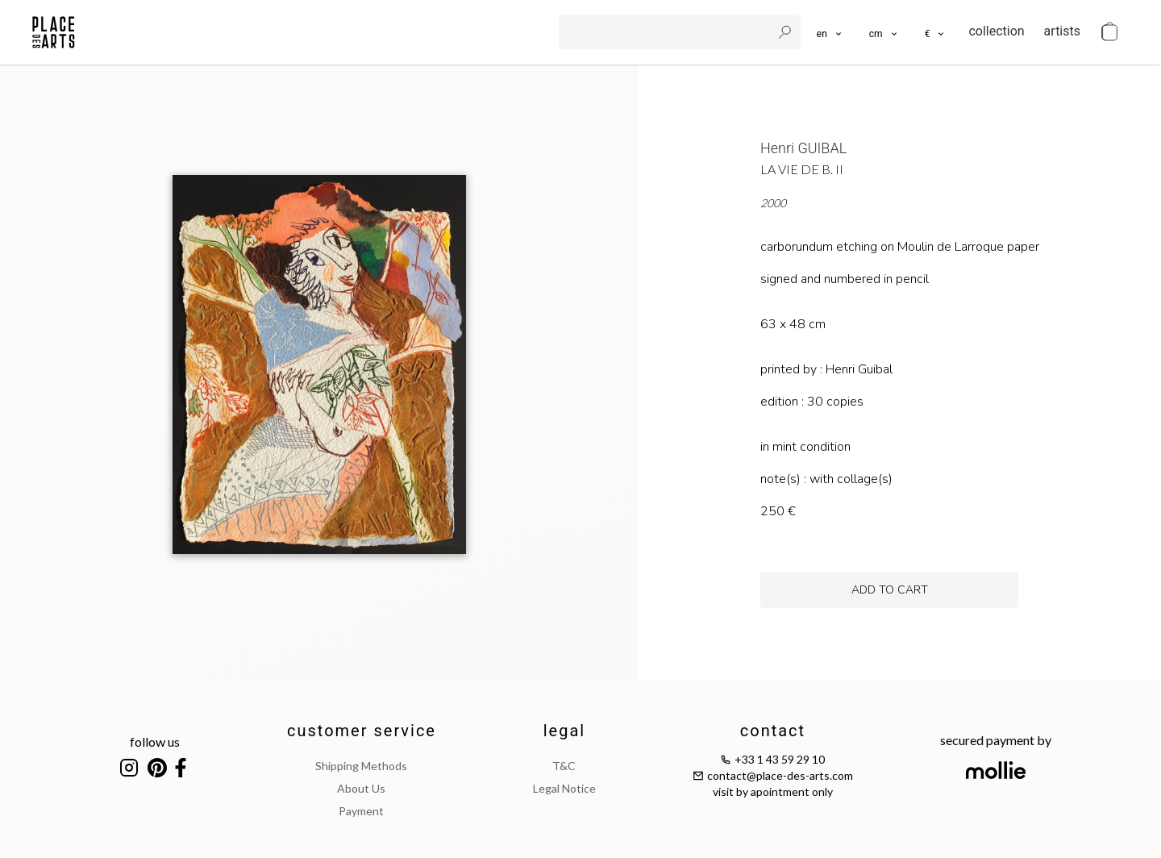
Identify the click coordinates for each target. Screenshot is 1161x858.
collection (996, 31)
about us (361, 788)
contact (772, 730)
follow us (155, 741)
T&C (564, 766)
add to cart (889, 590)
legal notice (564, 788)
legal (564, 730)
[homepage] (53, 32)
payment (361, 811)
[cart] (1109, 32)
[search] (667, 32)
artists (1062, 31)
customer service (361, 730)
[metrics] (884, 32)
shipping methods (361, 766)
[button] (884, 32)
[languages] (830, 32)
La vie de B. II (801, 169)
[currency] (935, 32)
